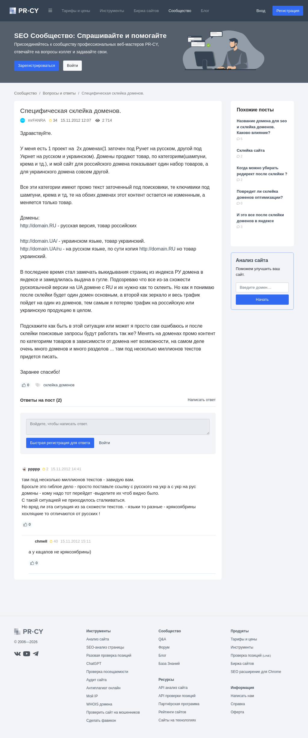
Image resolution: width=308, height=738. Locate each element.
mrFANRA (37, 120)
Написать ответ (202, 399)
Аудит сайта (96, 680)
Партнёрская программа (179, 704)
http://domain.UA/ (38, 241)
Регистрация (287, 10)
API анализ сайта (173, 688)
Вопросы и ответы (59, 93)
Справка (238, 704)
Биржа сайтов (146, 10)
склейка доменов (59, 385)
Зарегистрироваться (36, 65)
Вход (261, 10)
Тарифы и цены (76, 10)
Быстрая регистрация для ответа (60, 443)
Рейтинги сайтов (172, 712)
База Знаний (169, 664)
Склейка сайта (251, 150)
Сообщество (179, 10)
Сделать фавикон (101, 720)
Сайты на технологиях (177, 720)
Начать (262, 299)
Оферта (237, 712)
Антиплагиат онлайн (103, 688)
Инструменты (112, 10)
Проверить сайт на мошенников (113, 712)
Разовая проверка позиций (108, 655)
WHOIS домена (99, 704)
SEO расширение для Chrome (256, 672)
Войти (72, 65)
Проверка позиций (251, 655)
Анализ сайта (252, 260)
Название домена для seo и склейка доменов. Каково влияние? (262, 127)
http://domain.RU (38, 225)
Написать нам (242, 696)
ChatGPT (93, 664)
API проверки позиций (177, 696)
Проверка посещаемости (107, 672)
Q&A (162, 639)
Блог (205, 10)
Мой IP (92, 696)
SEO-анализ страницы (105, 647)
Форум (164, 647)
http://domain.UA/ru (41, 248)
